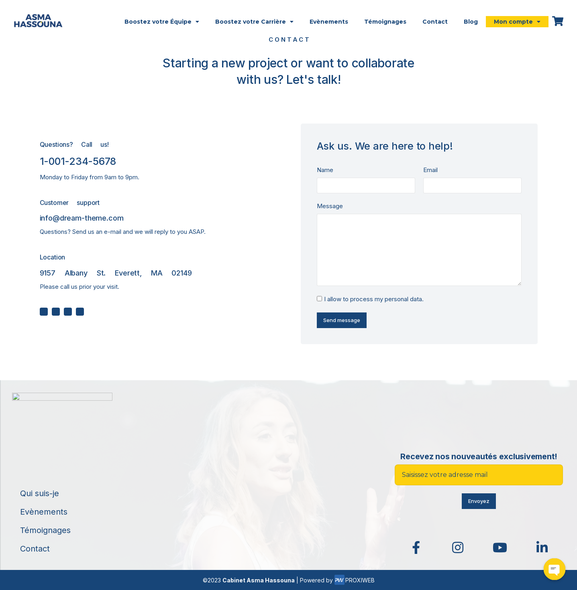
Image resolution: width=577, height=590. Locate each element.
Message (330, 206)
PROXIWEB (354, 580)
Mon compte (517, 21)
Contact (435, 21)
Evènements (329, 21)
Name (325, 170)
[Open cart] (558, 21)
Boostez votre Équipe (161, 21)
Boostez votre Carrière (254, 21)
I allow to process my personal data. (374, 299)
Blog (471, 21)
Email (430, 170)
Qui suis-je (39, 493)
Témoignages (385, 21)
